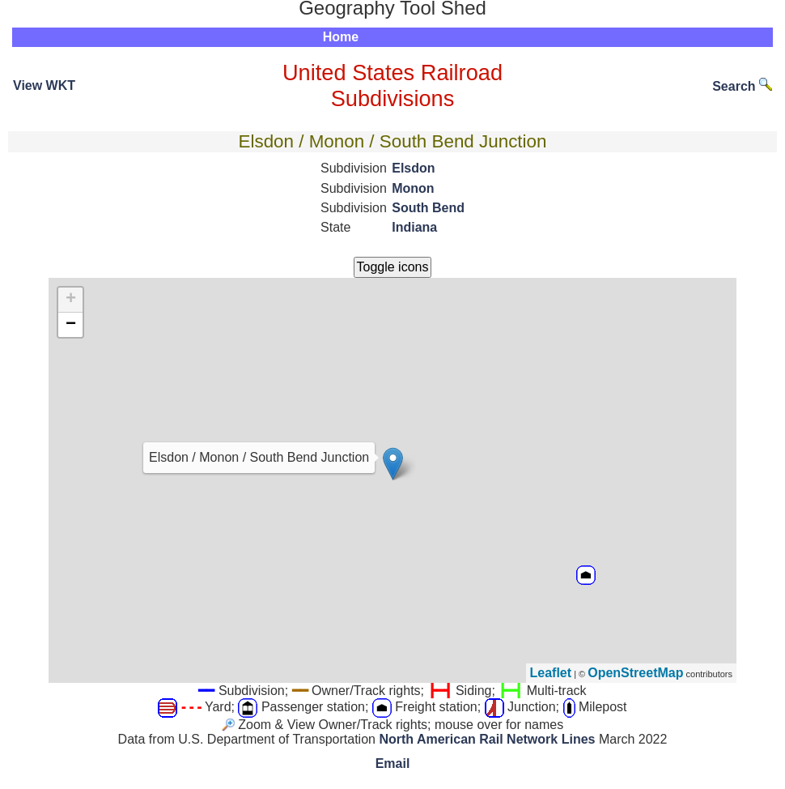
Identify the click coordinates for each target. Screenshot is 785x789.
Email (393, 763)
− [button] (71, 325)
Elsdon (413, 168)
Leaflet (551, 673)
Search (742, 86)
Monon (413, 188)
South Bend (428, 208)
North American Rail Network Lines (487, 739)
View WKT (44, 85)
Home (341, 37)
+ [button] (71, 300)
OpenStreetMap (635, 673)
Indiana (414, 227)
